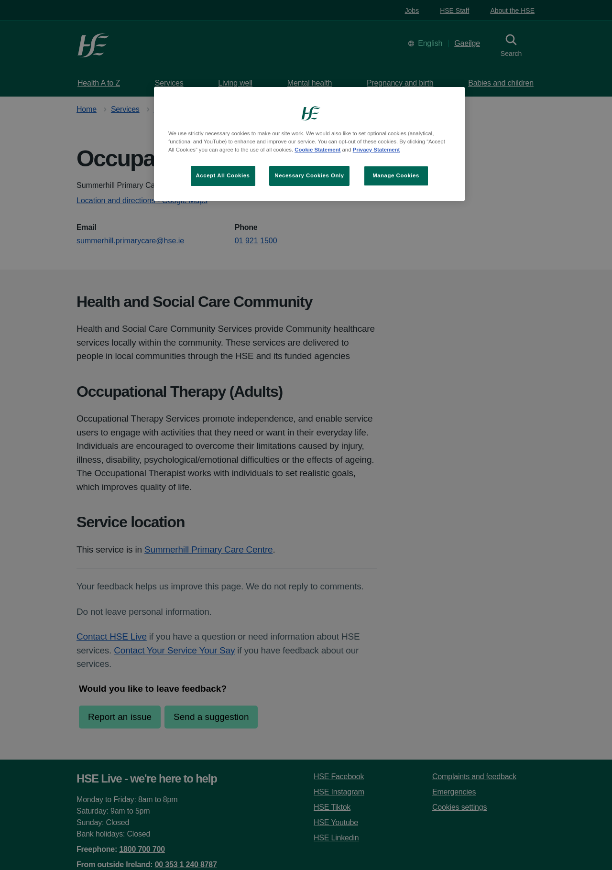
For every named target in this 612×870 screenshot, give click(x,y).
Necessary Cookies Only (309, 175)
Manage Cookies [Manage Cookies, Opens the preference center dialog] (395, 175)
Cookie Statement (317, 149)
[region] (309, 144)
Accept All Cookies (223, 175)
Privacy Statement (376, 149)
